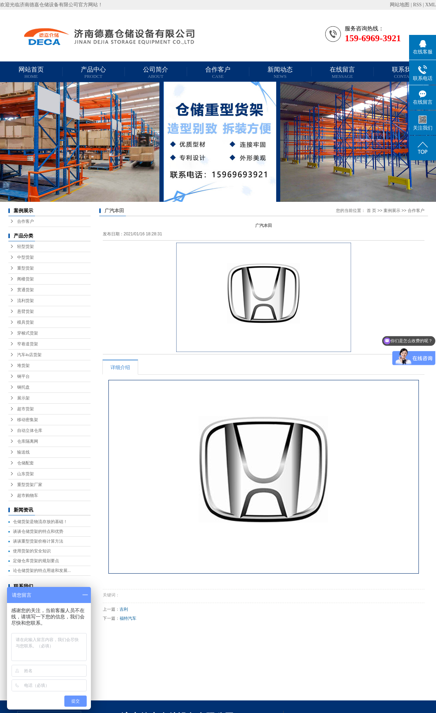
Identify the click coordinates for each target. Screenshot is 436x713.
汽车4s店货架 (29, 354)
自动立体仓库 (29, 430)
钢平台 (23, 376)
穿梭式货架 (27, 333)
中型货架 (25, 257)
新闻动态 (280, 72)
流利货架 (25, 300)
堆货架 (23, 365)
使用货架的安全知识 (32, 551)
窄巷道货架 (27, 343)
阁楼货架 (25, 279)
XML (430, 4)
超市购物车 (27, 495)
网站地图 (399, 4)
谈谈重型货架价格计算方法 (38, 541)
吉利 (124, 609)
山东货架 (25, 473)
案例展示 (392, 210)
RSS (417, 4)
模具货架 (25, 322)
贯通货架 (25, 289)
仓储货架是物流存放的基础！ (40, 521)
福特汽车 (128, 618)
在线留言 (342, 72)
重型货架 (25, 268)
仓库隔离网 (27, 441)
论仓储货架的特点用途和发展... (42, 570)
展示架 (23, 398)
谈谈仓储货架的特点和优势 (38, 531)
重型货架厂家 (29, 484)
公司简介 (155, 72)
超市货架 (25, 408)
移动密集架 (27, 419)
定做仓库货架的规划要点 (36, 560)
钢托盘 (23, 387)
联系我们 (404, 72)
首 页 (371, 210)
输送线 (23, 452)
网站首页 (31, 72)
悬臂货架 (25, 311)
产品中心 (93, 72)
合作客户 (218, 72)
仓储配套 (25, 463)
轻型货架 (25, 246)
